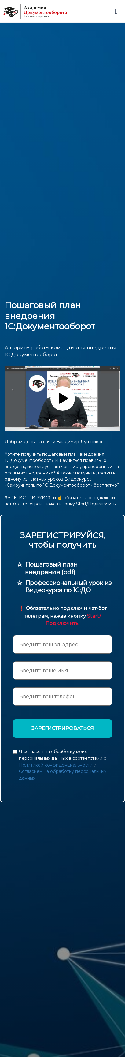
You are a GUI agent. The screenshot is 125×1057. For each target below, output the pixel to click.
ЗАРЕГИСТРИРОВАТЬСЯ (62, 728)
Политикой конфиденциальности (56, 765)
